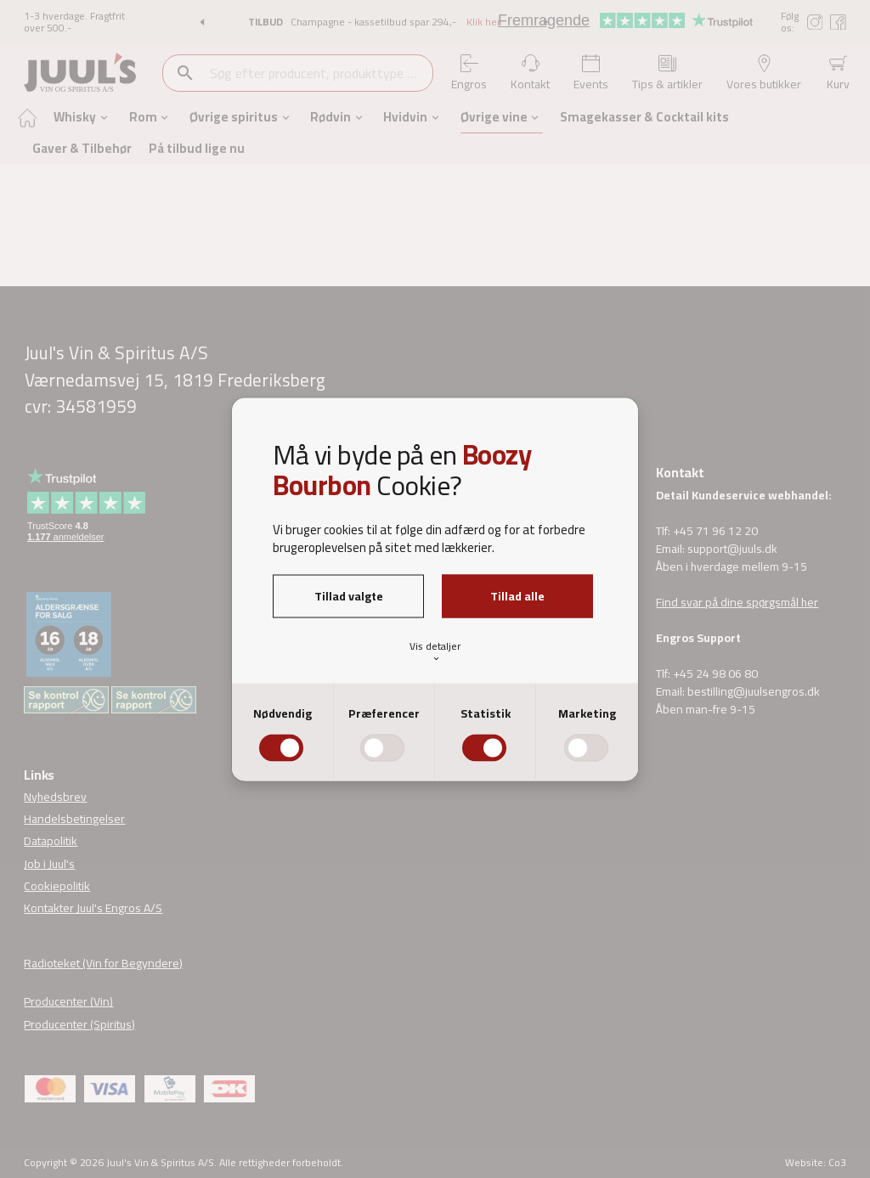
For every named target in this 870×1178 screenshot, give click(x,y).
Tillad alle (517, 595)
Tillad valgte (348, 595)
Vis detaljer (435, 651)
